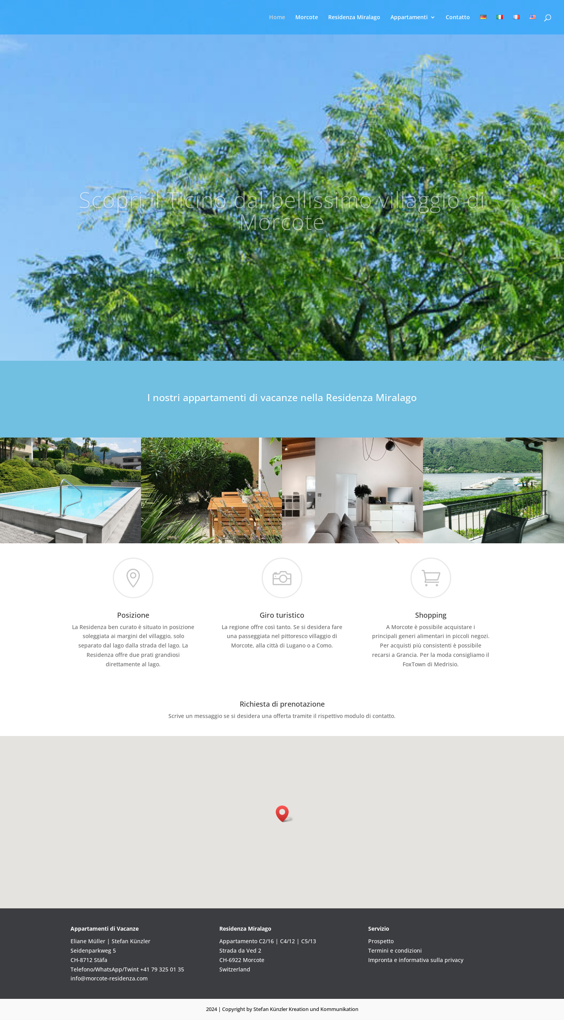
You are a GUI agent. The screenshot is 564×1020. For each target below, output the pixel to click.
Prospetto (381, 941)
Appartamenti (409, 17)
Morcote (306, 17)
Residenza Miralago (354, 17)
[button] (285, 813)
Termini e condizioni (395, 950)
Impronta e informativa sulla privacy (415, 960)
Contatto (458, 17)
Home (277, 17)
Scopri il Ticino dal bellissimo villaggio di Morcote (282, 225)
